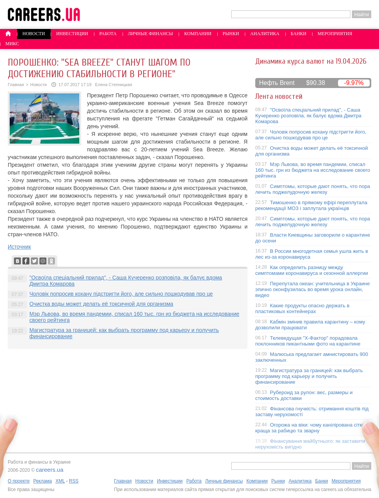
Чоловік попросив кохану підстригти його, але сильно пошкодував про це (121, 294)
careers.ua (49, 469)
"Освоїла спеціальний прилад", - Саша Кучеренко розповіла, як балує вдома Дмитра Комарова (308, 115)
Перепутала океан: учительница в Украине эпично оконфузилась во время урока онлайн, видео (312, 289)
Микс (12, 43)
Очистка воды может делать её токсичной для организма (101, 304)
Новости (33, 33)
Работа (108, 33)
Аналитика (264, 33)
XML (60, 481)
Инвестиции (72, 33)
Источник (19, 247)
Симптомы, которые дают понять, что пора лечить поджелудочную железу (312, 189)
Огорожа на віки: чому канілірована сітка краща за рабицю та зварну (310, 428)
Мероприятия (335, 33)
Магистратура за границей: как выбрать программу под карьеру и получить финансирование (309, 376)
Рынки (231, 33)
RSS (74, 481)
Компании (197, 33)
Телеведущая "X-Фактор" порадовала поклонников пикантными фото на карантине (307, 341)
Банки (299, 33)
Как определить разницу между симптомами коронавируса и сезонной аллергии (311, 270)
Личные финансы (150, 33)
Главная (16, 84)
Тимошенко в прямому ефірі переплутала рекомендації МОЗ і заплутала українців (311, 205)
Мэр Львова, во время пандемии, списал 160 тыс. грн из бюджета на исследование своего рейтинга (312, 170)
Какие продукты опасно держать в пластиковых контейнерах (302, 308)
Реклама (42, 481)
